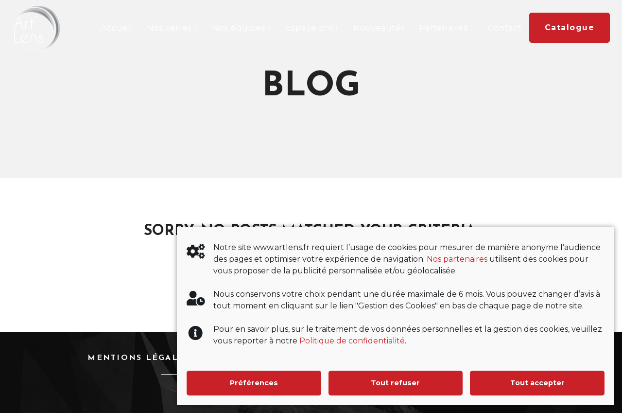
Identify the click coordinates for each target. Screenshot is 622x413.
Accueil (116, 27)
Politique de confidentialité (352, 340)
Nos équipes (238, 27)
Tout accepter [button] (537, 382)
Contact (504, 27)
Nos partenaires (457, 259)
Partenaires (443, 27)
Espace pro (309, 27)
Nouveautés (379, 27)
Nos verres (169, 27)
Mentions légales (138, 358)
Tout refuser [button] (395, 382)
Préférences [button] (253, 382)
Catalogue (570, 27)
